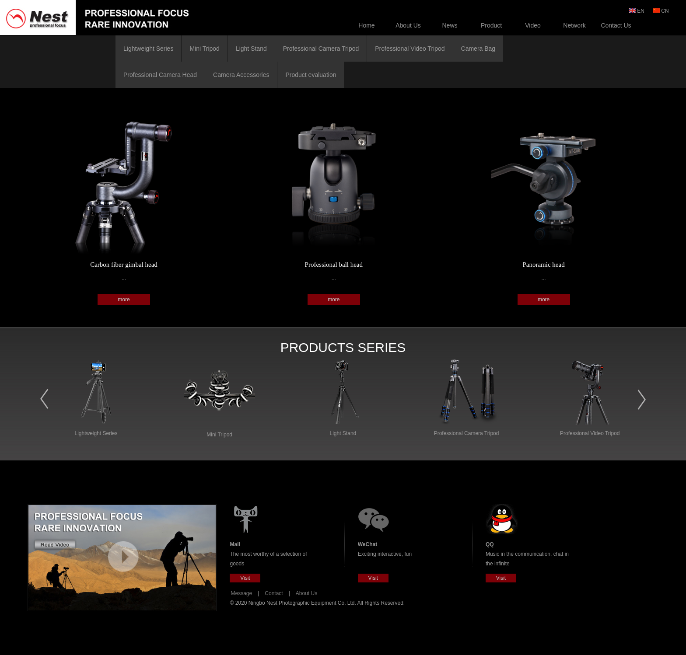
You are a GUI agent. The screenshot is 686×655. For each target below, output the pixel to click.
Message (241, 593)
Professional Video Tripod (409, 48)
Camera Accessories (241, 74)
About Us (408, 25)
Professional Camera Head (160, 74)
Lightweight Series (148, 48)
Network (574, 25)
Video (533, 25)
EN (637, 11)
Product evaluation (310, 74)
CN (661, 11)
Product (491, 25)
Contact (274, 593)
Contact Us (616, 25)
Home (366, 25)
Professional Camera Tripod (321, 48)
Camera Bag (478, 48)
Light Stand (251, 48)
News (449, 25)
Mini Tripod (204, 48)
